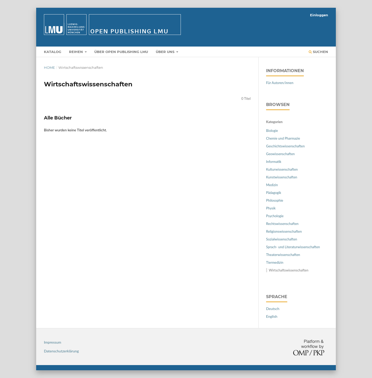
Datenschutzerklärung (61, 351)
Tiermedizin (274, 262)
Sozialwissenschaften (281, 239)
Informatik (273, 162)
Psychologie (275, 216)
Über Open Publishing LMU (121, 52)
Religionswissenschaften (284, 231)
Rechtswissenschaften (282, 224)
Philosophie (274, 200)
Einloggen (319, 15)
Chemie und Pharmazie (283, 138)
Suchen (318, 52)
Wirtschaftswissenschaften (288, 270)
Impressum (52, 342)
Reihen (76, 52)
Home (49, 67)
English (271, 316)
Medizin (272, 185)
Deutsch (272, 308)
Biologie (272, 130)
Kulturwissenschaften (282, 169)
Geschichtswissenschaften (285, 146)
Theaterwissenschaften (283, 255)
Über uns (165, 52)
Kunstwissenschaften (281, 177)
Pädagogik (273, 193)
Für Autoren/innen (279, 83)
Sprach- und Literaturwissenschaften (293, 247)
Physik (271, 208)
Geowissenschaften (280, 154)
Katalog (52, 52)
